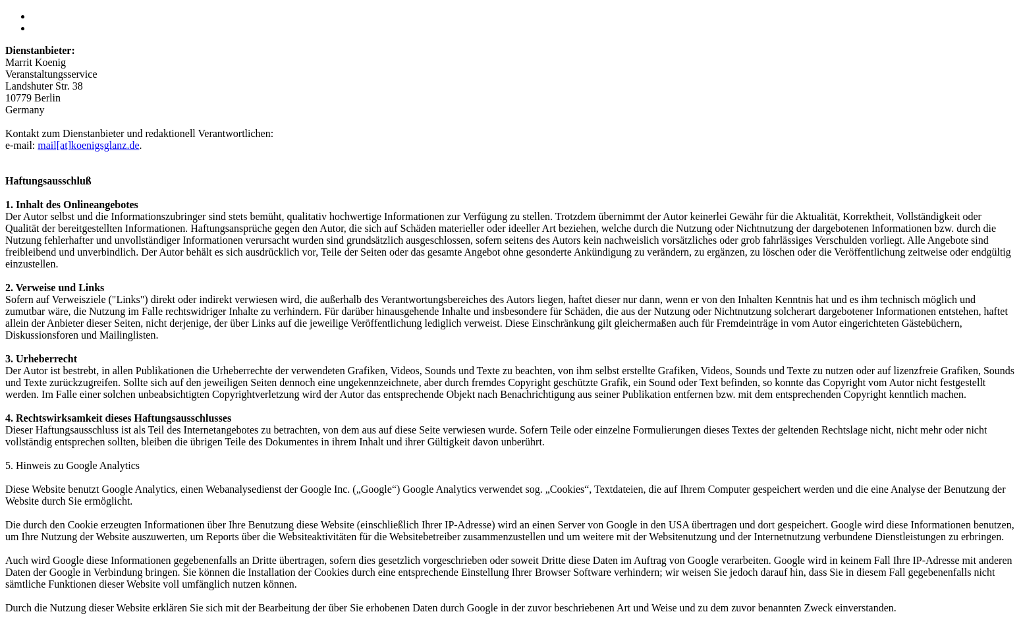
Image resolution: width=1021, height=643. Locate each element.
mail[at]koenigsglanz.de (88, 145)
